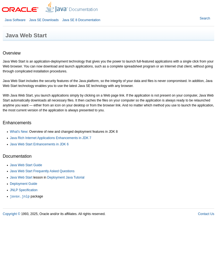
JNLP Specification (24, 190)
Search (205, 18)
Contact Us (206, 214)
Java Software (15, 20)
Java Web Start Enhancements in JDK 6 (39, 144)
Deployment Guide (23, 184)
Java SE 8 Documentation (81, 20)
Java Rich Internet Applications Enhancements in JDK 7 (50, 138)
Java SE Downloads (44, 20)
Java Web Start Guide (26, 165)
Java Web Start (21, 177)
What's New (18, 132)
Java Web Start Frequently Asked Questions (42, 171)
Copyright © (11, 214)
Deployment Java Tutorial (65, 177)
